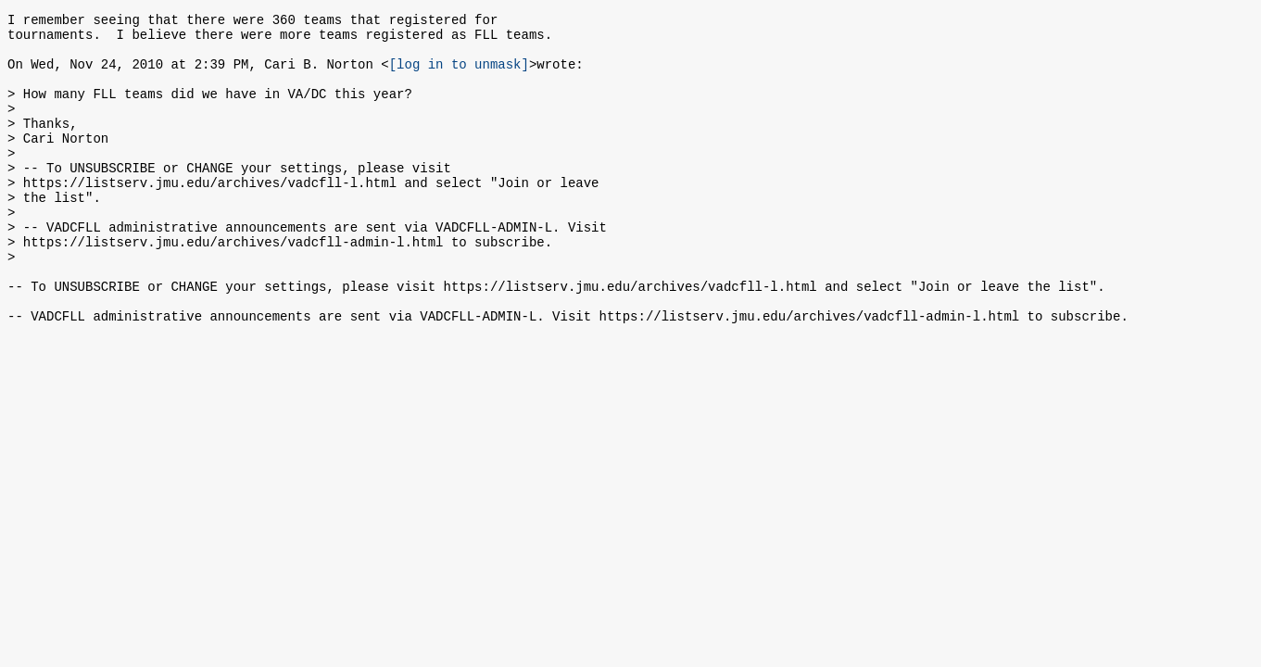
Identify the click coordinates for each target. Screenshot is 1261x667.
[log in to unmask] (459, 74)
